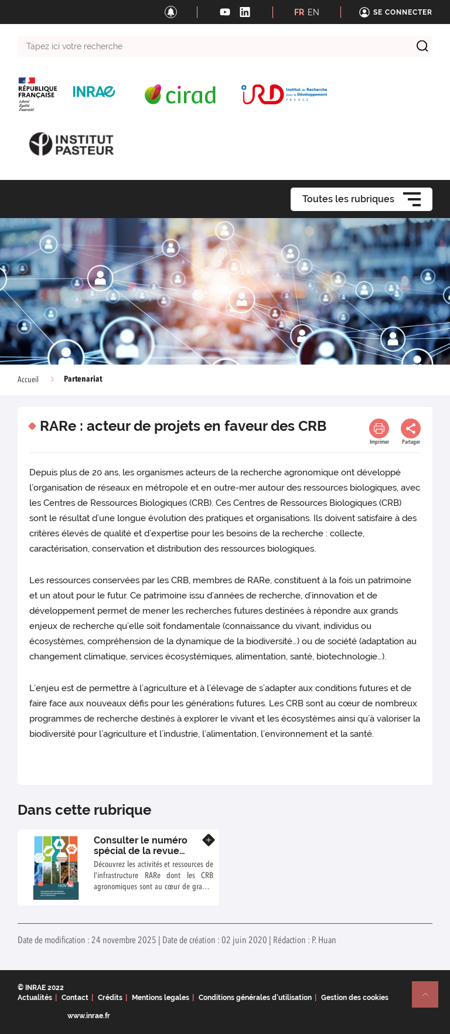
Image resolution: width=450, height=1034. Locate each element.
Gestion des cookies (354, 998)
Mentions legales (160, 998)
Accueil (28, 380)
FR (299, 12)
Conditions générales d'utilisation (255, 998)
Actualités (35, 998)
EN (313, 12)
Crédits (110, 998)
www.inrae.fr (88, 1016)
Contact (75, 998)
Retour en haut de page (430, 999)
